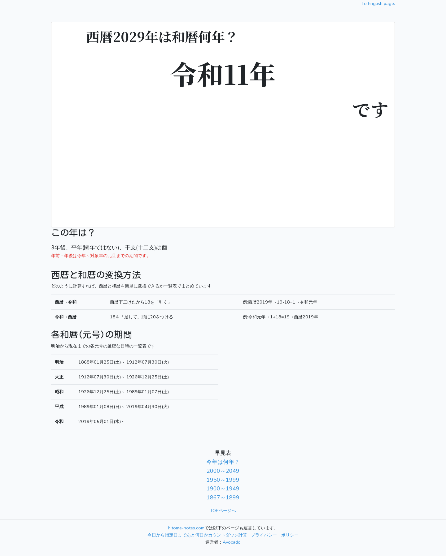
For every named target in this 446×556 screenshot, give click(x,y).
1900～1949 (223, 488)
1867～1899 (223, 497)
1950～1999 (223, 480)
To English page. (378, 3)
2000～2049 (223, 471)
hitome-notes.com (186, 528)
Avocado (232, 542)
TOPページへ (223, 510)
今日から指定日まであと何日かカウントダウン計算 (197, 535)
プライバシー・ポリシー (275, 535)
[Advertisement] (223, 169)
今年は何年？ (223, 462)
